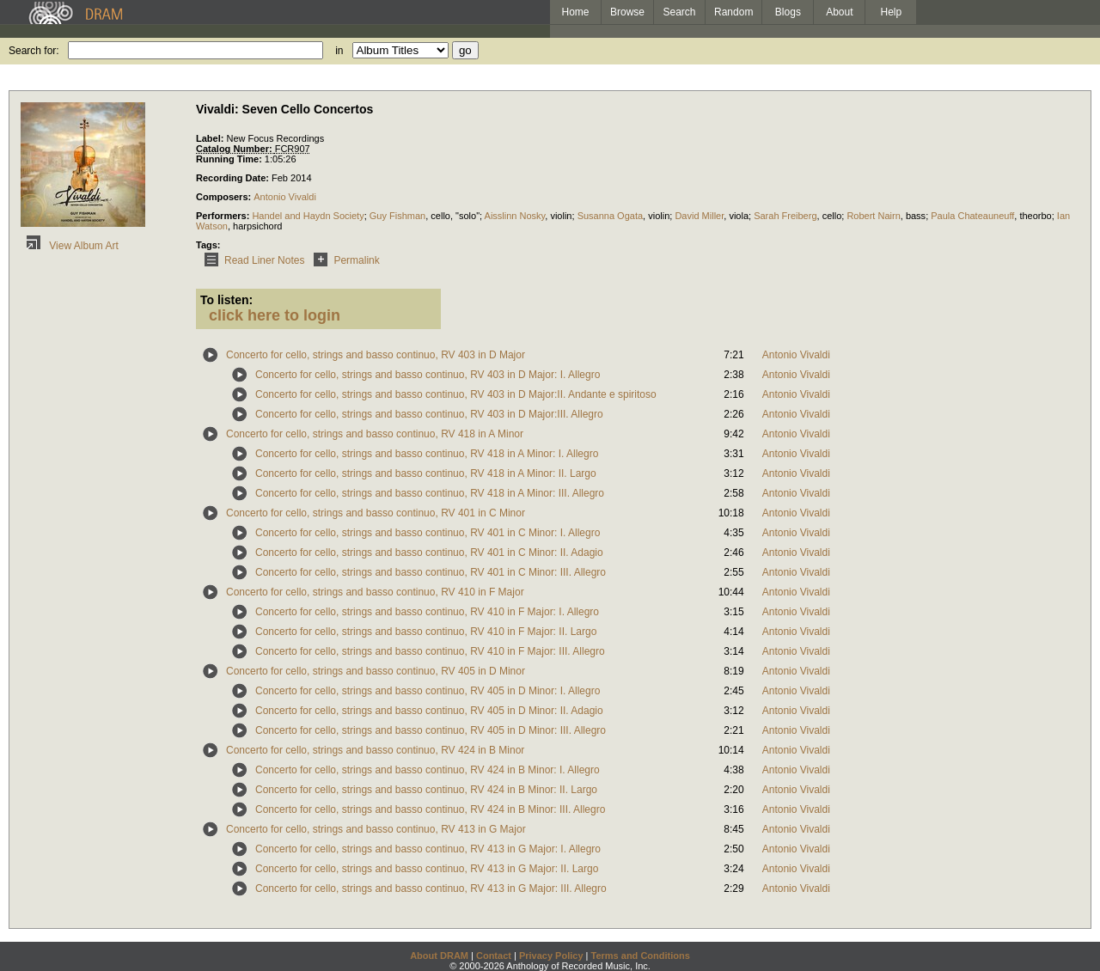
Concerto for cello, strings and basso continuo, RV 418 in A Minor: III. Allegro (429, 493)
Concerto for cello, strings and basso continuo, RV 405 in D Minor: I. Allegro (427, 691)
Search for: (34, 51)
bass (916, 216)
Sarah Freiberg (785, 216)
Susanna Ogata (610, 216)
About (839, 12)
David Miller (699, 216)
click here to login (274, 315)
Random (733, 12)
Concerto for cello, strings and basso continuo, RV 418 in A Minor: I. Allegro (426, 454)
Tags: (208, 245)
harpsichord (257, 226)
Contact (493, 955)
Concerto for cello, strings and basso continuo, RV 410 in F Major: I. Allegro (427, 612)
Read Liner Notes (251, 260)
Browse (627, 12)
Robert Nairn (873, 216)
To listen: (226, 300)
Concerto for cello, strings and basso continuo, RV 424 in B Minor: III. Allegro (430, 809)
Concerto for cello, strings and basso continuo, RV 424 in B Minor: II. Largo (426, 790)
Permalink (343, 260)
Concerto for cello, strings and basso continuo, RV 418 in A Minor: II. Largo (425, 473)
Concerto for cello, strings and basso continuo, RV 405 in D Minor (375, 671)
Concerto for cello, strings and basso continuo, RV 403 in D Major (375, 355)
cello (440, 216)
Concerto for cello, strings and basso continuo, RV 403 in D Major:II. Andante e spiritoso (456, 394)
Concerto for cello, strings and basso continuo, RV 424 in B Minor (375, 750)
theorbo (1035, 216)
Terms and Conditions (640, 955)
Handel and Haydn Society (308, 216)
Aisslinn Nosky (515, 216)
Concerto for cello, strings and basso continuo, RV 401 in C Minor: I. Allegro (427, 533)
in (339, 51)
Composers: (225, 197)
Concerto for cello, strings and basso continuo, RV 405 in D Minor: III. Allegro (430, 730)
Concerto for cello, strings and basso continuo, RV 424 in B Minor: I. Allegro (427, 770)
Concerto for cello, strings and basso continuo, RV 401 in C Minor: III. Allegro (430, 572)
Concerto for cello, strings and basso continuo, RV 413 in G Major (376, 829)
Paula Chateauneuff (972, 216)
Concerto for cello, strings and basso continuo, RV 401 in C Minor (375, 513)
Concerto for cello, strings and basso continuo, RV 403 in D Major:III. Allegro (429, 414)
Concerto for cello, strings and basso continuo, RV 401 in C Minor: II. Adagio (429, 553)
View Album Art (70, 246)
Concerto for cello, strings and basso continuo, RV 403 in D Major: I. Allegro (427, 375)
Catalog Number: (235, 149)
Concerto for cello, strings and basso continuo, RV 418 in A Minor (374, 434)
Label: (211, 138)
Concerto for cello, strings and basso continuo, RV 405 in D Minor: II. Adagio (429, 711)
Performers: (224, 216)
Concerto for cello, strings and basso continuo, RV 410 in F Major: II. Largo (425, 632)
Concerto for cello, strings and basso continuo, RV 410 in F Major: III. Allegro (430, 651)
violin (560, 216)
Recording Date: (234, 178)
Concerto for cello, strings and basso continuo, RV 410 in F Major (375, 592)
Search (679, 12)
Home (575, 12)
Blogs (788, 12)
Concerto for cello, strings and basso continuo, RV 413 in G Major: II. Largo (426, 869)
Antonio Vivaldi (285, 197)
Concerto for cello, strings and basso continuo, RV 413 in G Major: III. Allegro (431, 888)
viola (739, 216)
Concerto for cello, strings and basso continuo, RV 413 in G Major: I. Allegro (428, 849)
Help (891, 12)
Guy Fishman (397, 216)
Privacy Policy (551, 955)
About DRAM (439, 955)
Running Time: (230, 159)
